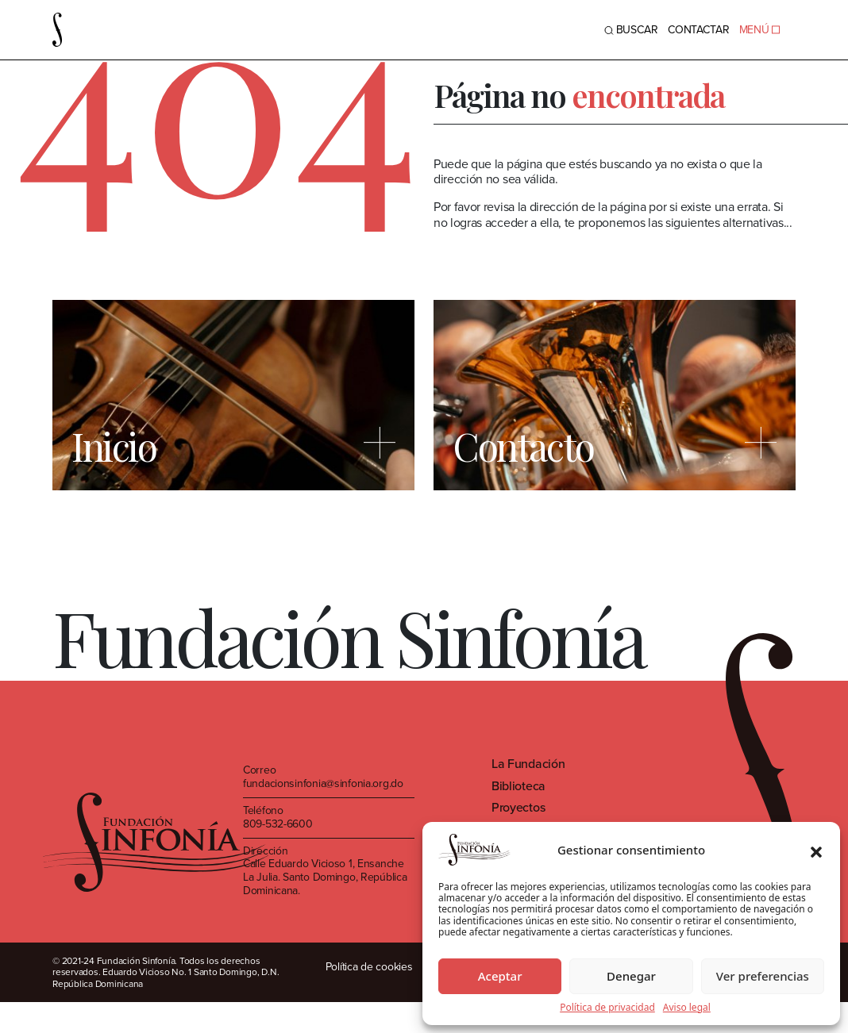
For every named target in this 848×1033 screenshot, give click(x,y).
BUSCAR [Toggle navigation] (631, 29)
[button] (816, 850)
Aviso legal (687, 1007)
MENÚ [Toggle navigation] (759, 29)
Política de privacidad (607, 1007)
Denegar (631, 976)
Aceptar (500, 976)
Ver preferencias (762, 976)
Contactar (699, 29)
